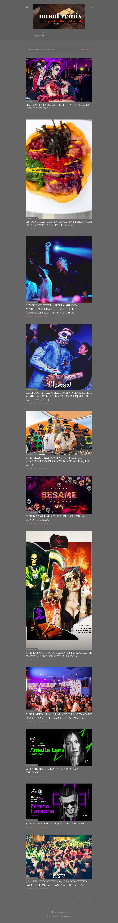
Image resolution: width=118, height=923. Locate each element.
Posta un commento (41, 112)
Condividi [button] (29, 112)
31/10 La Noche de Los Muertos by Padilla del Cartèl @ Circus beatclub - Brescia (59, 654)
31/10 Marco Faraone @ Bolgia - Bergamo (55, 823)
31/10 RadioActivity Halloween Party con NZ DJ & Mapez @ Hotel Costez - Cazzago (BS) (59, 716)
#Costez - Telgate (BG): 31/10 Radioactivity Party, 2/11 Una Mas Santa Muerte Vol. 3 (56, 883)
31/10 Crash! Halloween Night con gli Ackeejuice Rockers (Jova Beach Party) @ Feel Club (58, 461)
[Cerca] (90, 6)
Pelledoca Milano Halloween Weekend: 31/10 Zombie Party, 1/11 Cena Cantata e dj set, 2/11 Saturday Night (59, 396)
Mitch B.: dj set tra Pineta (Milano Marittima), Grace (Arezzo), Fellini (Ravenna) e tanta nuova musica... (52, 309)
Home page (39, 36)
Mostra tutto (84, 49)
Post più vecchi (84, 898)
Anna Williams (66, 916)
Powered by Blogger (59, 912)
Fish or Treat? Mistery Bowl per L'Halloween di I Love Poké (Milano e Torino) (59, 223)
